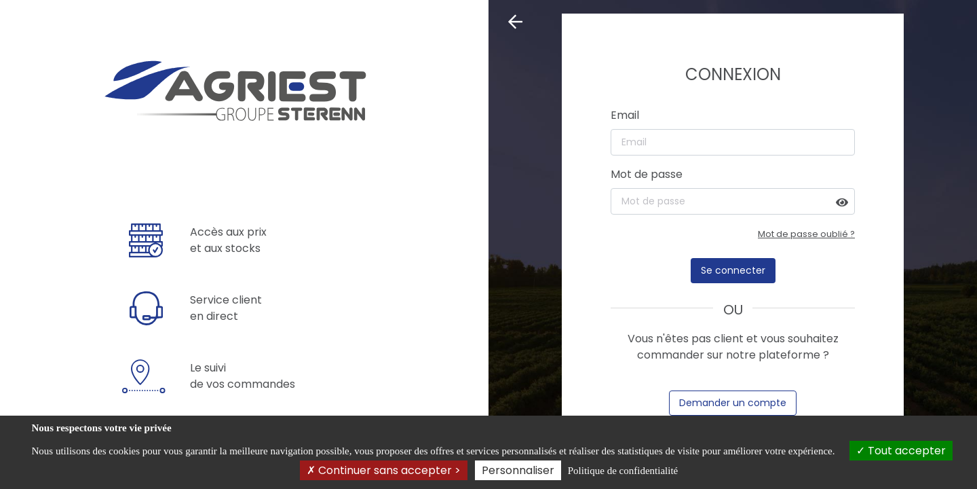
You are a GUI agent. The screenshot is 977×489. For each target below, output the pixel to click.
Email (625, 115)
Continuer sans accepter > (384, 470)
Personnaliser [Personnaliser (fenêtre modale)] (518, 470)
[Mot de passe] (733, 201)
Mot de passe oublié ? (806, 234)
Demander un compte (732, 403)
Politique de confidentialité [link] (623, 470)
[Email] (733, 142)
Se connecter (733, 270)
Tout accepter (901, 450)
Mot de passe (647, 174)
